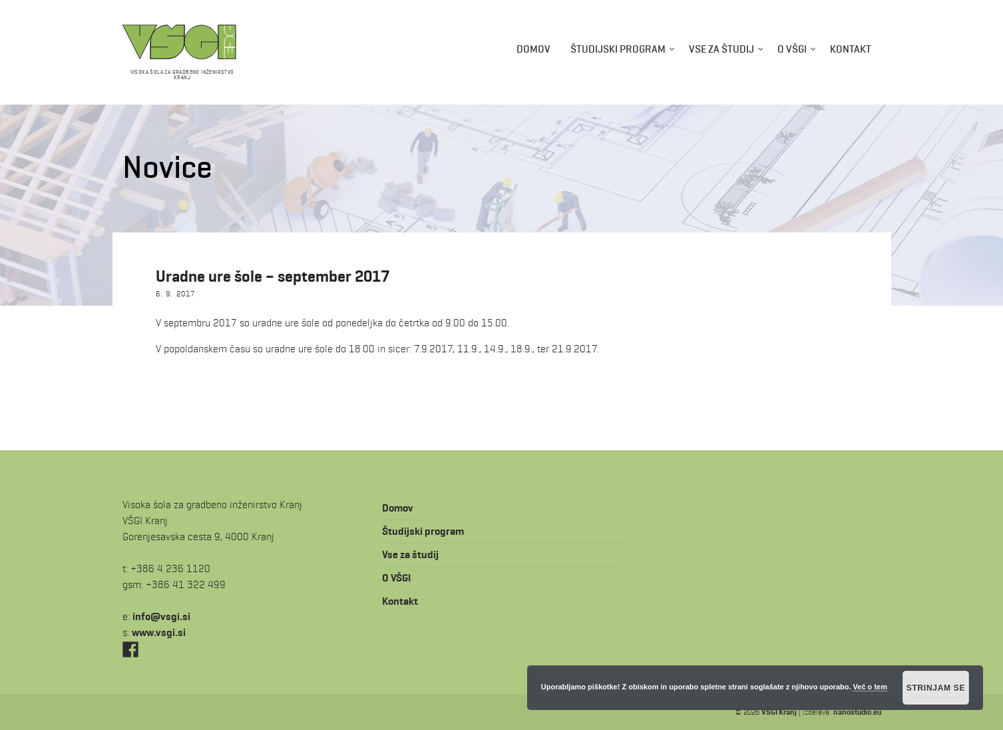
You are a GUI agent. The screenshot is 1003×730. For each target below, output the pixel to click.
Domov (533, 49)
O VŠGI (792, 49)
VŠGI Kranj (779, 712)
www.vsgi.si (159, 632)
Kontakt (850, 49)
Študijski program (618, 49)
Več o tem (870, 687)
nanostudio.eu (857, 712)
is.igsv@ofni (161, 616)
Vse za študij (721, 49)
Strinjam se (936, 688)
